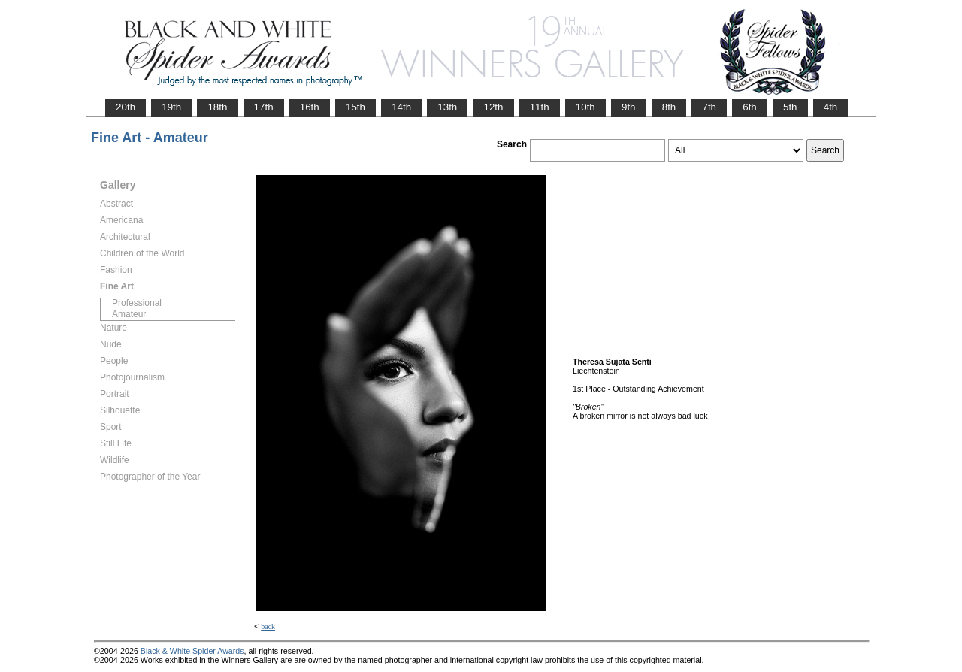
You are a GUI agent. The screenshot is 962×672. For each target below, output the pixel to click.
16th (310, 107)
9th (628, 107)
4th (830, 107)
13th (447, 107)
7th (709, 107)
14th (401, 107)
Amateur (129, 314)
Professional (137, 303)
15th (355, 107)
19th (171, 107)
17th (264, 107)
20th (125, 107)
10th (585, 107)
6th (749, 107)
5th (790, 107)
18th (217, 107)
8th (669, 107)
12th (493, 107)
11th (540, 107)
